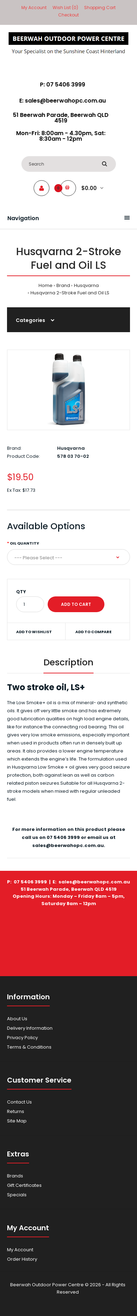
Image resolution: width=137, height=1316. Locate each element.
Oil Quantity (24, 543)
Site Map (17, 1121)
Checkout (68, 15)
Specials (17, 1194)
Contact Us (19, 1102)
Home (46, 285)
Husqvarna (86, 285)
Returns (15, 1111)
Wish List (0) (65, 7)
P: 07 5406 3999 (62, 84)
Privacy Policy (22, 1037)
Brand (63, 285)
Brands (15, 1175)
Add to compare (93, 632)
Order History (22, 1259)
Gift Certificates (24, 1185)
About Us (17, 1018)
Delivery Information (30, 1028)
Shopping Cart (100, 7)
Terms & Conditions (29, 1047)
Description (68, 662)
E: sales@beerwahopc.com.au (62, 101)
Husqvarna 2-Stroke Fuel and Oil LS (69, 292)
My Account (34, 7)
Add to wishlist (34, 632)
